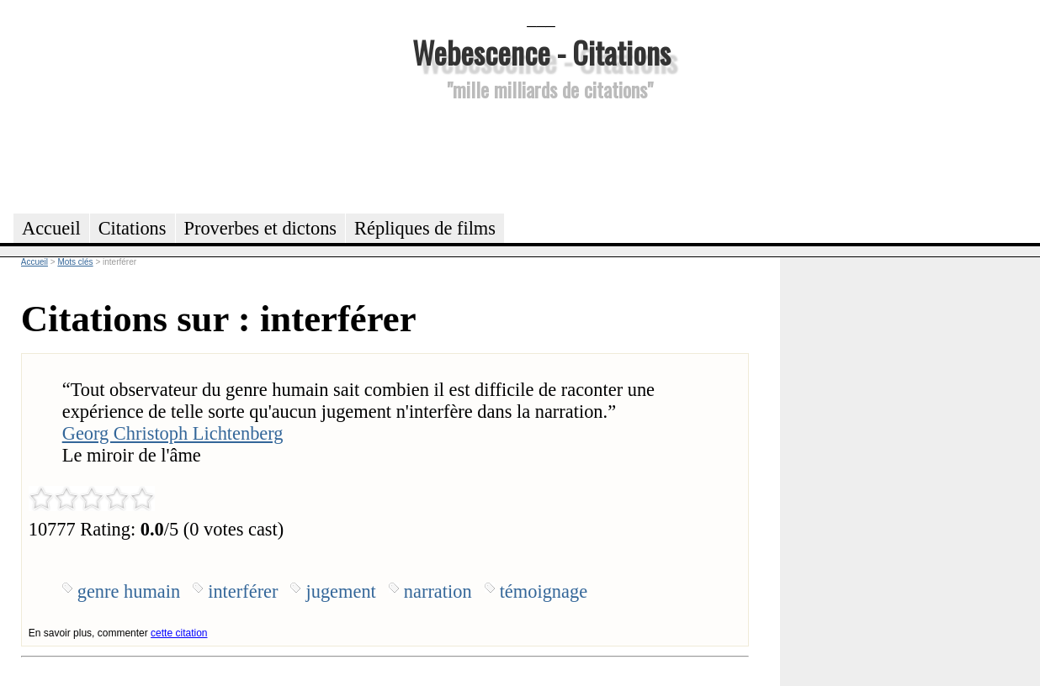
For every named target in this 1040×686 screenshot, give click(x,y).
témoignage (543, 591)
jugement (340, 591)
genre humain (128, 591)
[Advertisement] (541, 155)
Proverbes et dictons (260, 228)
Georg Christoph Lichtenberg (173, 433)
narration (438, 591)
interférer (243, 591)
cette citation (179, 633)
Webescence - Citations (541, 51)
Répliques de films (425, 228)
